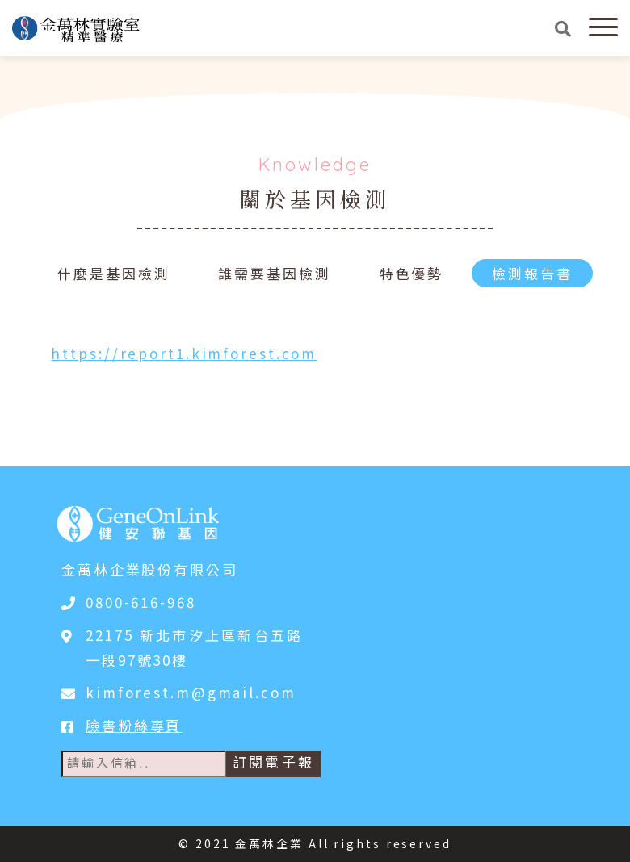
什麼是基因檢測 (113, 273)
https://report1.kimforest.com (184, 353)
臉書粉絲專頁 (134, 725)
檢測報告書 (532, 273)
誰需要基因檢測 (274, 273)
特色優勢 (412, 273)
